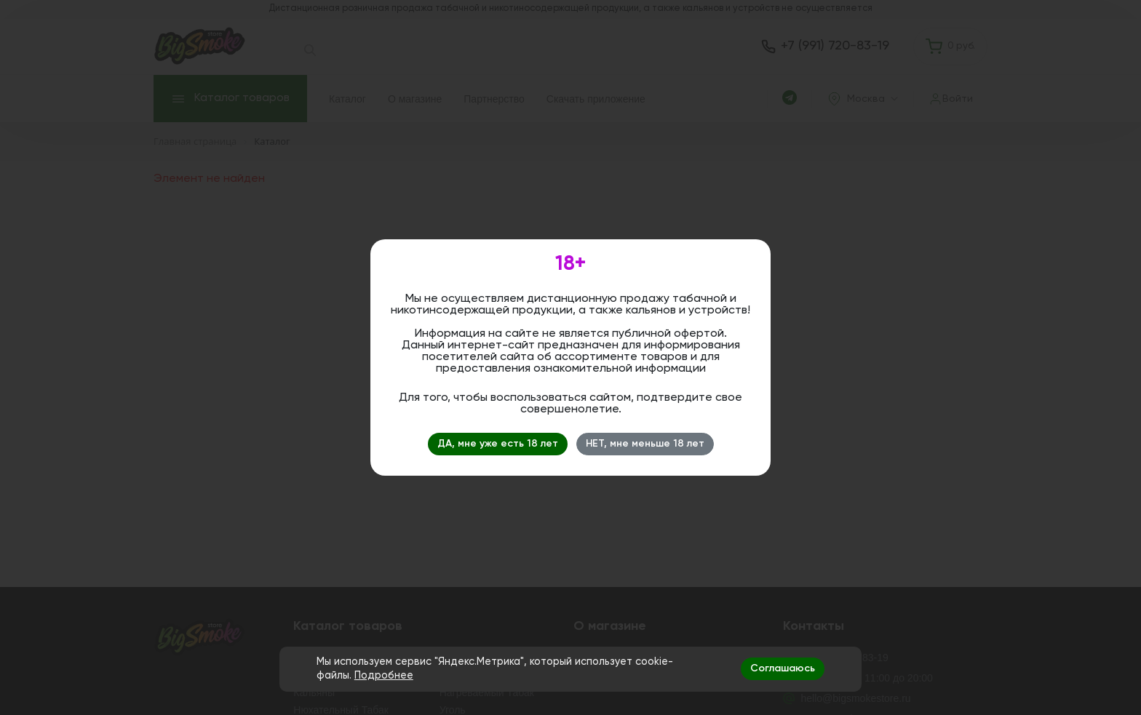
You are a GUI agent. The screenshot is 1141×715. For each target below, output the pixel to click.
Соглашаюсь (782, 668)
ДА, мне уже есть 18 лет (497, 444)
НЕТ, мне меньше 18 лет (645, 444)
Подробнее (383, 676)
